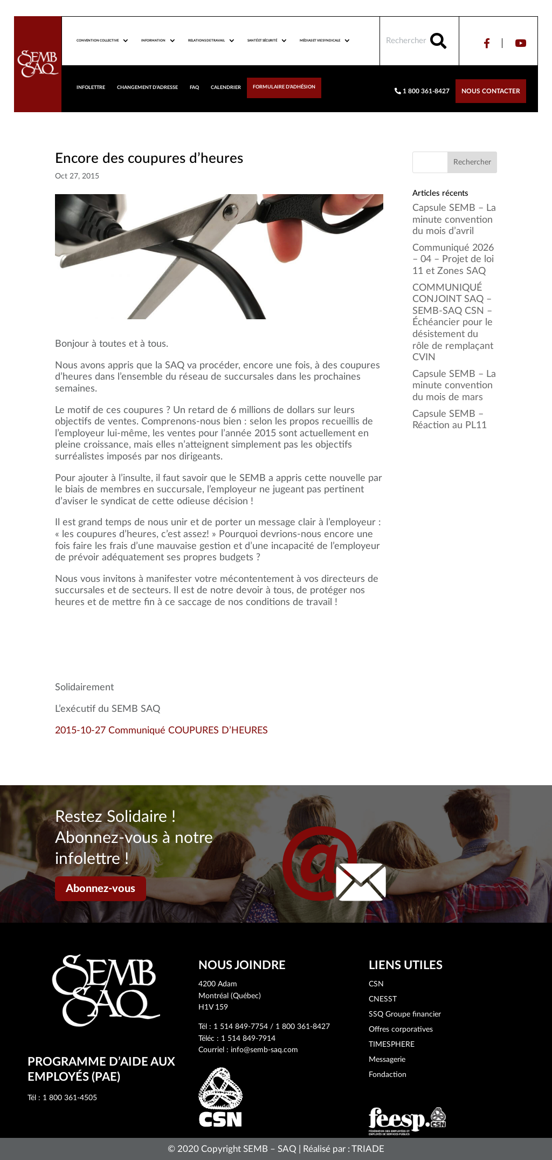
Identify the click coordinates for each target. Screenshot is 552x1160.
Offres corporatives (401, 1029)
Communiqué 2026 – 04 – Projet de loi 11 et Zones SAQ (453, 259)
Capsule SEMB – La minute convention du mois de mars (454, 385)
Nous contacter (490, 91)
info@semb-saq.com (264, 1050)
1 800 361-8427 (422, 91)
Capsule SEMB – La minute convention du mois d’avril (454, 219)
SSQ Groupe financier (405, 1014)
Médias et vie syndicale (320, 40)
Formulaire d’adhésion (284, 87)
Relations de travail (206, 40)
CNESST (383, 999)
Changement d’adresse (147, 87)
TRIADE (367, 1149)
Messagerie (387, 1059)
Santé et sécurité (262, 40)
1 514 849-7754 (240, 1027)
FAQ (194, 87)
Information (153, 40)
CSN (376, 984)
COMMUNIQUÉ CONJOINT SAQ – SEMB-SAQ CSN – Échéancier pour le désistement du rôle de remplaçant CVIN (452, 323)
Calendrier (226, 87)
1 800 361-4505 (70, 1098)
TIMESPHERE (392, 1044)
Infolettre (91, 87)
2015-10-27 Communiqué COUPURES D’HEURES (161, 731)
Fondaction (387, 1075)
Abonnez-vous (100, 888)
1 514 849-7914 (248, 1038)
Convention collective (98, 40)
